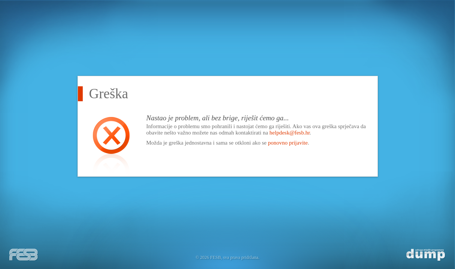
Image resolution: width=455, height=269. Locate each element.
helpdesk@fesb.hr (290, 133)
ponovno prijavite (287, 143)
